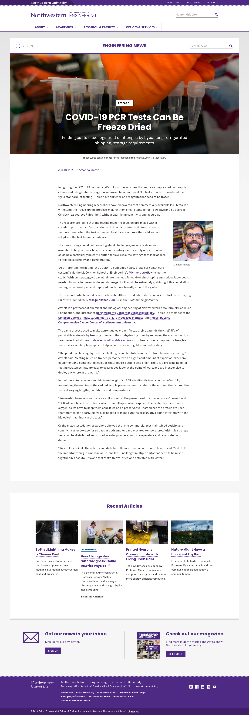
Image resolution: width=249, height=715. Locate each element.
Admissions (67, 693)
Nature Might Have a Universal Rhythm (188, 551)
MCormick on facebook (196, 687)
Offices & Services (142, 27)
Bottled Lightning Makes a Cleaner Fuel (55, 551)
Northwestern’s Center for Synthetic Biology (125, 313)
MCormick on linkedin (202, 687)
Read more (175, 654)
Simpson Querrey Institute (75, 317)
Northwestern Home (99, 697)
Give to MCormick (107, 693)
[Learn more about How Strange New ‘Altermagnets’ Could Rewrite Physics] (102, 532)
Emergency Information (73, 697)
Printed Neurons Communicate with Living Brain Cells (142, 554)
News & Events (174, 3)
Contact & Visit (192, 3)
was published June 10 (104, 300)
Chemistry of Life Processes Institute (118, 317)
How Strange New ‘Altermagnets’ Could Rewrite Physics (98, 561)
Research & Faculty (101, 27)
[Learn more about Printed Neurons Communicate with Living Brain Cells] (147, 532)
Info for (212, 3)
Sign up (53, 651)
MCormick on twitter (190, 687)
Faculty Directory (85, 693)
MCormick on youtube (214, 687)
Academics (66, 27)
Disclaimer (133, 711)
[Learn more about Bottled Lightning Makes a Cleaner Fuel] (57, 532)
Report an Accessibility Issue (76, 701)
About (41, 27)
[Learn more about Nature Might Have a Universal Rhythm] (192, 532)
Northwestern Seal (46, 690)
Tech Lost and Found (123, 697)
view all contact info (146, 686)
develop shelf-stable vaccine (112, 340)
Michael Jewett (139, 272)
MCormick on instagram (208, 687)
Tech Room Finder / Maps (132, 693)
